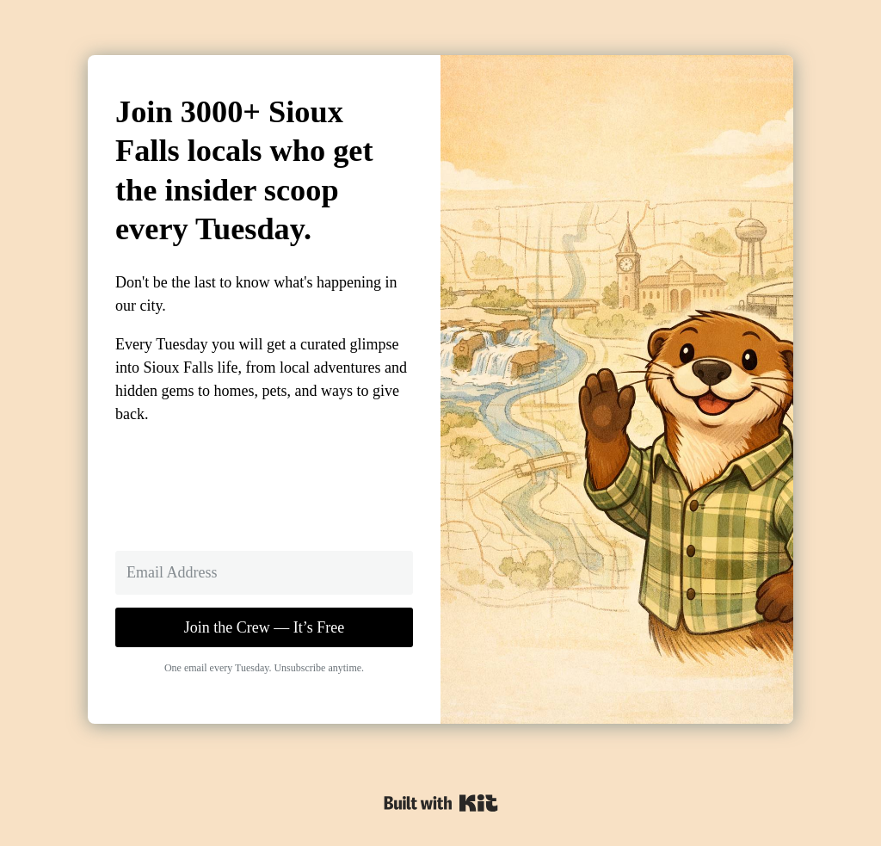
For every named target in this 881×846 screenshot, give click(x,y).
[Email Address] (264, 573)
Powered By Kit (441, 802)
